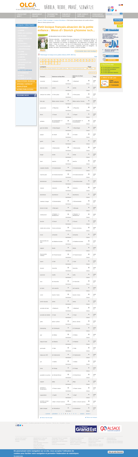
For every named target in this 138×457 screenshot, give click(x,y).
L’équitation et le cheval (25, 40)
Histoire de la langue (38, 445)
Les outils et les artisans (24, 64)
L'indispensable (24, 49)
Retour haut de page (47, 417)
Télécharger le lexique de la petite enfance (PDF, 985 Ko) (58, 55)
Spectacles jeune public (94, 441)
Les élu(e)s (22, 36)
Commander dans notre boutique (86, 51)
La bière (21, 30)
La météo (21, 57)
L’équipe (17, 441)
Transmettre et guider (59, 438)
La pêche (21, 67)
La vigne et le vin (24, 78)
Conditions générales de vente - (37, 423)
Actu (120, 26)
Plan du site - (55, 423)
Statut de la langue (38, 447)
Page (89, 67)
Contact (118, 23)
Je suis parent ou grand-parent (111, 67)
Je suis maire (106, 71)
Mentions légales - (23, 423)
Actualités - (62, 423)
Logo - (16, 423)
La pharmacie (23, 73)
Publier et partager (48, 20)
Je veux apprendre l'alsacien (110, 72)
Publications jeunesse (26, 81)
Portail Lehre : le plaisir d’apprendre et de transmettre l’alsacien (59, 441)
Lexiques (43, 67)
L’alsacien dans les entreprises (115, 441)
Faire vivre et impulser (96, 438)
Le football (23, 43)
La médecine (22, 54)
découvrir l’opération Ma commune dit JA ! (111, 50)
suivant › (82, 413)
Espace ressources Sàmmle (95, 444)
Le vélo (21, 75)
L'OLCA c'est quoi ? (21, 438)
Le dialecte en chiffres (39, 448)
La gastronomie (24, 46)
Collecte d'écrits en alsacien (95, 445)
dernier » (88, 413)
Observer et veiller (40, 438)
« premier (47, 413)
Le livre (21, 51)
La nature (22, 60)
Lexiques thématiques (25, 25)
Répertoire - (49, 423)
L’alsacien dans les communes (115, 442)
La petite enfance (25, 70)
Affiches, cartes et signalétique (24, 85)
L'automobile (23, 28)
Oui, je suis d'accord (116, 452)
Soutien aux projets (93, 439)
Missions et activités (20, 439)
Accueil (40, 20)
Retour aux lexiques (92, 417)
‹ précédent (55, 413)
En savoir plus (18, 456)
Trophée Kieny (92, 442)
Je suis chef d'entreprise (109, 69)
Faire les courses (25, 33)
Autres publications (25, 89)
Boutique (118, 20)
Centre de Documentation (58, 444)
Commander (115, 85)
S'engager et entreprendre (98, 15)
